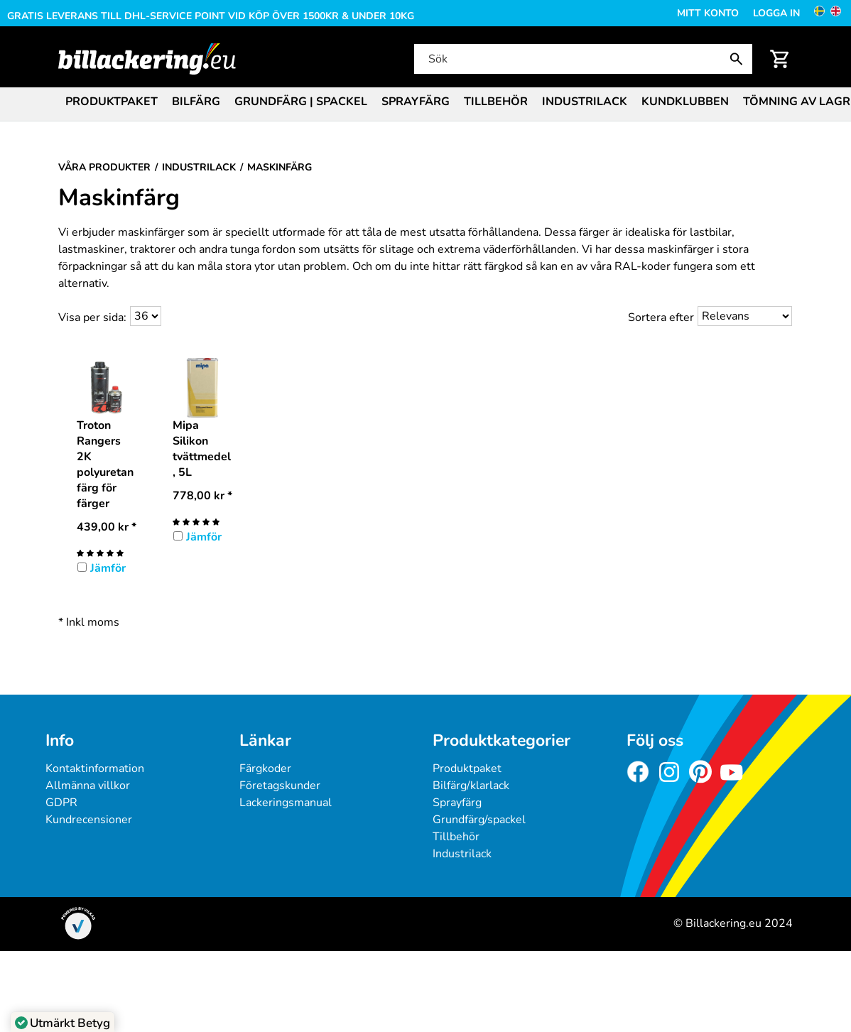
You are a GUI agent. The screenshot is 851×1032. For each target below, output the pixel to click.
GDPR (61, 802)
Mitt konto (708, 13)
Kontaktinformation (94, 768)
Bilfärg (196, 101)
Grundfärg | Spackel (300, 101)
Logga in (776, 13)
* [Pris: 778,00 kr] (202, 496)
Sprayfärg (415, 101)
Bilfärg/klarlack (471, 785)
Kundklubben (685, 101)
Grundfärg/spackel (479, 819)
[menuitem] (111, 100)
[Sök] (582, 59)
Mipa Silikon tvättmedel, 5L (202, 449)
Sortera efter (661, 317)
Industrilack (584, 101)
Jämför (108, 568)
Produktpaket (111, 101)
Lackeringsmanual (285, 802)
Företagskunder (279, 785)
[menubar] (425, 103)
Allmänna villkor (87, 785)
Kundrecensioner (88, 819)
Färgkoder (265, 768)
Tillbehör (496, 101)
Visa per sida (91, 317)
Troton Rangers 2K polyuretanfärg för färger (105, 464)
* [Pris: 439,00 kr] (106, 527)
